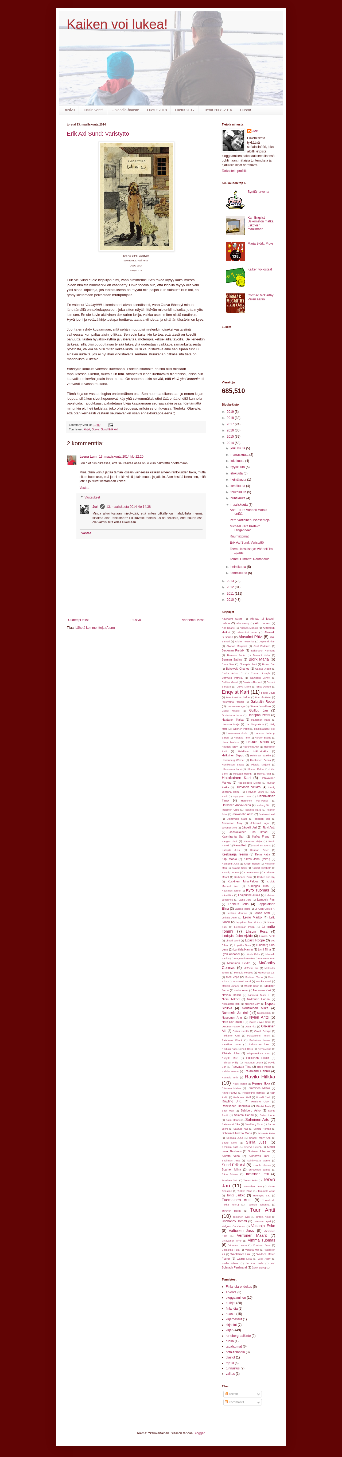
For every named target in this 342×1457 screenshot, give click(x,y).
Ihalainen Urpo (230, 809)
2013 (231, 581)
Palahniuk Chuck (232, 1040)
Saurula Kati (241, 1128)
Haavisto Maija (230, 724)
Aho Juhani (262, 623)
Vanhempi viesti (193, 620)
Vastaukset (92, 497)
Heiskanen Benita (260, 760)
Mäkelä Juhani (230, 985)
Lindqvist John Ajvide (237, 936)
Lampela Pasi (266, 899)
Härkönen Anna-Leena (236, 805)
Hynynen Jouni (255, 791)
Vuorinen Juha (261, 1245)
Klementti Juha (230, 863)
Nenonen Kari (262, 990)
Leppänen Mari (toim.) (248, 922)
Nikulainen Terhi (231, 1003)
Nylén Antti (259, 1017)
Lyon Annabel (231, 954)
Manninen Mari (266, 958)
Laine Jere (245, 899)
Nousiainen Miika (255, 1008)
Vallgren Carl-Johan (233, 1226)
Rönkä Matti (263, 1106)
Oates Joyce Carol (260, 1021)
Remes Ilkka (261, 1083)
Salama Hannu (244, 1115)
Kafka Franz (260, 836)
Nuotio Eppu (264, 1012)
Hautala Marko (257, 742)
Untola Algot (263, 1216)
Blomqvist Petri (248, 664)
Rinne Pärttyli (229, 1092)
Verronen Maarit (252, 1235)
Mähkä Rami (263, 981)
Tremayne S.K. (262, 1195)
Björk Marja (259, 659)
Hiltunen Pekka (256, 769)
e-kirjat (230, 1303)
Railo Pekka (264, 1066)
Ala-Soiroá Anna (247, 632)
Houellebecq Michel (249, 782)
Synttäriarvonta (258, 192)
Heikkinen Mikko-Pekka (253, 751)
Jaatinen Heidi (267, 814)
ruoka (230, 1341)
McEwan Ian (251, 968)
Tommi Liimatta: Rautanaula (250, 559)
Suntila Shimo (261, 1165)
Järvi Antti (268, 827)
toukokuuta (239, 492)
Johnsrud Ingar (259, 823)
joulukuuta (238, 448)
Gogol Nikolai (231, 710)
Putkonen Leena (253, 1062)
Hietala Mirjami (260, 764)
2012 (231, 587)
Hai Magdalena (255, 724)
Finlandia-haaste (125, 110)
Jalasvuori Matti (237, 818)
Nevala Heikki (231, 994)
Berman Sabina (232, 659)
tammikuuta (239, 573)
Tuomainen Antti (236, 1200)
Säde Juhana (230, 1174)
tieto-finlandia (235, 1352)
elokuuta (237, 473)
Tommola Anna (266, 1190)
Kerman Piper (259, 850)
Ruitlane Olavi (260, 1101)
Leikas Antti (262, 912)
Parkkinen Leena (260, 1040)
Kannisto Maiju (253, 841)
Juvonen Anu (229, 827)
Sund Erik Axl (109, 429)
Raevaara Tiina (241, 1066)
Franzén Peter (263, 697)
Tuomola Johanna (258, 1204)
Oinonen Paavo (231, 1026)
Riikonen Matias (231, 1088)
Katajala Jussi (231, 850)
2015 (231, 436)
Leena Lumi (89, 456)
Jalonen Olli (262, 818)
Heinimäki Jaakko (260, 755)
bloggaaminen (236, 1297)
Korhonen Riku (243, 876)
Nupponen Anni (232, 1017)
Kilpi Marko (229, 859)
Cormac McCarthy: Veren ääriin (261, 297)
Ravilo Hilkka (260, 1076)
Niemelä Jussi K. (259, 994)
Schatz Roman (262, 1128)
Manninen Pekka (239, 963)
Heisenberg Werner (233, 760)
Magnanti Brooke (244, 958)
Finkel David (268, 692)
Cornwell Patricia (232, 677)
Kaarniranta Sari (233, 836)
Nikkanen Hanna (258, 999)
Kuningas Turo (258, 885)
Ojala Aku (250, 1026)
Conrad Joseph (260, 673)
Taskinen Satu (230, 1180)
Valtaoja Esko (263, 1226)
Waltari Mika (244, 1258)
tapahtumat (234, 1346)
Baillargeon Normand (263, 650)
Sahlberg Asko (251, 1110)
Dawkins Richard (252, 682)
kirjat (87, 429)
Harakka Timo (242, 737)
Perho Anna (264, 1048)
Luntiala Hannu (243, 949)
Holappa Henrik (242, 773)
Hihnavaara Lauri (232, 769)
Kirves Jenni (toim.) (257, 859)
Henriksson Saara (233, 764)
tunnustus (233, 1368)
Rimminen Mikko (259, 1088)
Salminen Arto (257, 1119)
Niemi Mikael (230, 999)
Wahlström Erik (240, 1254)
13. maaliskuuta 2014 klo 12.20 (121, 456)
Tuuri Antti (262, 1210)
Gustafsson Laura (232, 715)
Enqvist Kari (235, 692)
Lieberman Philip (244, 926)
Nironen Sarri (252, 1003)
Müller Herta (241, 990)
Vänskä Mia (252, 1249)
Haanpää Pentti (259, 715)
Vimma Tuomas (261, 1240)
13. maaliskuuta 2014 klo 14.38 (128, 507)
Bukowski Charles (237, 668)
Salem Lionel (267, 1115)
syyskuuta (238, 467)
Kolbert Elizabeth (261, 867)
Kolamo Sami (239, 867)
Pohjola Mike (230, 1058)
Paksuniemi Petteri (258, 1035)
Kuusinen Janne (231, 890)
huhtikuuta (238, 498)
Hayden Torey (230, 746)
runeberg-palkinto (238, 1336)
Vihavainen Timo (232, 1240)
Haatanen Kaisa (233, 719)
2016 (231, 430)
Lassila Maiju (242, 908)
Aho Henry (242, 623)
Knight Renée (252, 863)
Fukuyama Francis (233, 701)
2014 (231, 443)
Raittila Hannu (230, 1071)
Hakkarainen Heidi (264, 728)
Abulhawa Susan (232, 618)
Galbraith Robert (263, 702)
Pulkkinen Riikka (257, 1057)
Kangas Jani (229, 841)
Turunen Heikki (231, 1210)
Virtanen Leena (237, 1245)
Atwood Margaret (237, 646)
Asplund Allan (267, 641)
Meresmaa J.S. (266, 972)
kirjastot (231, 1325)
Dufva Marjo (243, 686)
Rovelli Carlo (263, 1097)
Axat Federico (262, 646)
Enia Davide (263, 686)
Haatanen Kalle (260, 719)
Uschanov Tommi (234, 1221)
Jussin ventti (93, 110)
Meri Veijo (232, 977)
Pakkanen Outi (231, 1035)
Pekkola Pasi (229, 1048)
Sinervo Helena (253, 1146)
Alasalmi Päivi (251, 637)
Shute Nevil (229, 1142)
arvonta (231, 1292)
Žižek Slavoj (259, 1267)
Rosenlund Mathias (253, 1092)
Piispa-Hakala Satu (258, 1053)
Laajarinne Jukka (249, 895)
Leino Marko (252, 917)
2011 (231, 593)
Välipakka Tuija (230, 1249)
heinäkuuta (239, 479)
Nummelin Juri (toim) (236, 1013)
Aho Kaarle (228, 627)
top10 (230, 1363)
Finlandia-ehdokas (239, 1287)
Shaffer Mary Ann (259, 1137)
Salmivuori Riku (231, 1124)
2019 (231, 412)
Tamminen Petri (257, 1174)
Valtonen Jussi (242, 1230)
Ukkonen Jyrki (241, 1216)
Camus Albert (263, 668)
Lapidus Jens (238, 904)
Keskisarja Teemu (235, 854)
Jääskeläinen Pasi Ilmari (248, 832)
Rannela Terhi (230, 1077)
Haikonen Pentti (240, 728)
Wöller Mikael (230, 1263)
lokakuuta (238, 461)
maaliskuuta (239, 504)
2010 (231, 600)
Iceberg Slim (263, 805)
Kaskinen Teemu (261, 845)
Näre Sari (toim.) (233, 1021)
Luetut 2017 (185, 110)
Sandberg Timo (254, 1124)
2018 (231, 418)
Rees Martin (240, 1083)
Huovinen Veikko (248, 787)
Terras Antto (250, 1180)
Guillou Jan (258, 710)
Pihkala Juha (230, 1053)
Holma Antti (264, 773)
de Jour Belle (254, 1263)
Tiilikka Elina (245, 1190)
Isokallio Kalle (253, 809)
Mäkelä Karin (251, 985)
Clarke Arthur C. (232, 673)
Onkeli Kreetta (240, 1031)
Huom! (245, 110)
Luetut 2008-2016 (217, 110)
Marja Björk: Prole (260, 243)
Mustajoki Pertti (242, 981)
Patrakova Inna (258, 1044)
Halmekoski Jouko (237, 733)
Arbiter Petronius (244, 641)
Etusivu (69, 110)
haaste (230, 1314)
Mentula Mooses (243, 972)
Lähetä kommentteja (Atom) (95, 628)
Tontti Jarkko (236, 1195)
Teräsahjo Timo (253, 1186)
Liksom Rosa (256, 931)
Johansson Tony (232, 823)
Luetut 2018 (157, 110)
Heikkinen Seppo (233, 755)
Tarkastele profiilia (234, 171)
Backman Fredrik (233, 650)
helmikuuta (239, 567)
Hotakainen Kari (236, 778)
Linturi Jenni (233, 940)
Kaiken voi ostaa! (260, 269)
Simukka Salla (230, 1146)
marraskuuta (240, 455)
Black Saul (228, 664)
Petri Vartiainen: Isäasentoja (250, 520)
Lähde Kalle (253, 954)
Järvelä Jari (249, 827)
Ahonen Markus (249, 627)
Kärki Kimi (228, 895)
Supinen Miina (231, 1169)
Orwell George (262, 1031)
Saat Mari (228, 1110)
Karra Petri (240, 845)
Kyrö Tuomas (257, 890)
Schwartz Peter (266, 1133)
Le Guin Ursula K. (265, 908)
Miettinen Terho (254, 977)
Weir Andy (264, 1258)
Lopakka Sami (242, 945)
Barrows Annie (236, 655)
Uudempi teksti (78, 620)
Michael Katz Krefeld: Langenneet (245, 528)
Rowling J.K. (232, 1101)
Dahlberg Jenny (260, 677)
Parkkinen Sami (231, 1044)
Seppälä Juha (234, 1137)
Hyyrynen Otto (242, 796)
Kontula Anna (251, 872)
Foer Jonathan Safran (238, 697)
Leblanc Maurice (237, 913)
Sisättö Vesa (231, 1155)
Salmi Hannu (233, 1119)
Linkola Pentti (267, 935)
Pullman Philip (230, 1062)
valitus (230, 1374)
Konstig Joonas (230, 872)
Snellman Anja (231, 1160)
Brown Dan (268, 664)
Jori (95, 507)
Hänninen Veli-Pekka (254, 800)
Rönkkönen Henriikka (236, 1106)
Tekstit (231, 1394)
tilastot (230, 1357)
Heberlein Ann (251, 746)
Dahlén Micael (230, 682)
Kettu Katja (262, 854)
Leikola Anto (229, 917)
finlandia (232, 1308)
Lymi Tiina (264, 949)
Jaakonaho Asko (243, 814)
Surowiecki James (259, 1169)
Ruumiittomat (239, 536)
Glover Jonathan (260, 706)
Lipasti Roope (255, 940)
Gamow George (236, 706)
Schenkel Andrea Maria (237, 1133)
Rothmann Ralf (242, 1097)
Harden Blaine (263, 737)
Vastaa (84, 488)
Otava (95, 429)
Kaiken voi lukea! (117, 24)
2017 (231, 424)
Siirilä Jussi (256, 1142)
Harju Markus (230, 742)
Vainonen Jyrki (262, 1221)
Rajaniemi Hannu (257, 1071)
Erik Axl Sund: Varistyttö (98, 133)
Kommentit (234, 1402)
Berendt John (261, 655)
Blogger (199, 1433)
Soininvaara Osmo (258, 1160)
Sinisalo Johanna (259, 1151)
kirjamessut (234, 1319)
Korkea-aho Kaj (266, 876)
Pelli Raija (247, 1048)
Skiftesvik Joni (259, 1155)
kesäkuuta (238, 486)
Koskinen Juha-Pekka (243, 881)
